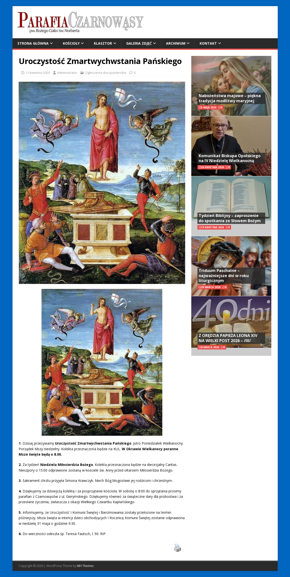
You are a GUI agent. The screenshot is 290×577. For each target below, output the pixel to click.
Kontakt (208, 43)
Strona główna (33, 43)
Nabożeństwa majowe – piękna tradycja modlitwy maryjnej (230, 98)
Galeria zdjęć (139, 43)
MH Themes (85, 566)
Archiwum (175, 43)
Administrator (67, 72)
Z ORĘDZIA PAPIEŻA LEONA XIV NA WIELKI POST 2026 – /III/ (228, 338)
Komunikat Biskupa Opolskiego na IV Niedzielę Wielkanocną (230, 158)
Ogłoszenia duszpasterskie (105, 72)
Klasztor (103, 43)
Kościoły (71, 43)
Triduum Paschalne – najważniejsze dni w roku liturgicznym (224, 275)
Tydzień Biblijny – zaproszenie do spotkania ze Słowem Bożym (230, 218)
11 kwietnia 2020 (38, 72)
